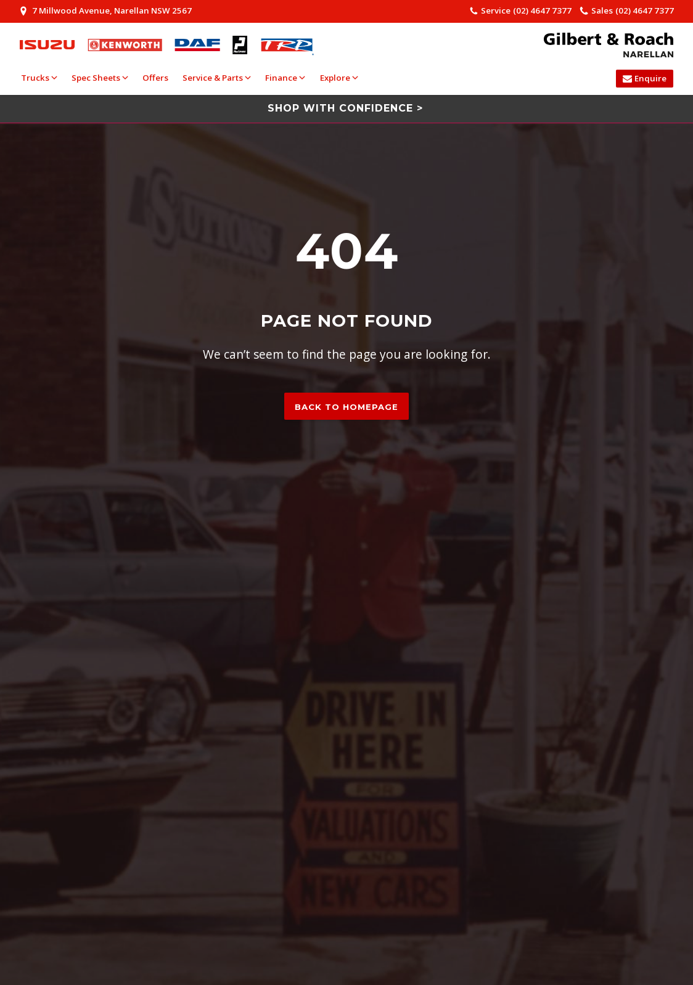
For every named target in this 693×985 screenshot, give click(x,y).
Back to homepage (346, 407)
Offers (155, 77)
